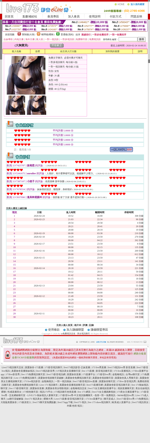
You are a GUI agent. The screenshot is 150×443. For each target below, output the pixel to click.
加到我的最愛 (112, 51)
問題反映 (136, 16)
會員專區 (53, 16)
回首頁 (9, 16)
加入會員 (74, 16)
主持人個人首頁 (64, 325)
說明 (140, 51)
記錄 (91, 325)
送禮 (37, 51)
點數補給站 (30, 16)
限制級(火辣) (28, 34)
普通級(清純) (67, 34)
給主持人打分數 (68, 51)
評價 (85, 325)
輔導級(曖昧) (48, 34)
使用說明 (95, 16)
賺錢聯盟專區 (99, 329)
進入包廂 (16, 51)
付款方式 (115, 16)
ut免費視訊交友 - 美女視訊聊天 (75, 333)
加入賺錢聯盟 (75, 329)
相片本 (77, 325)
